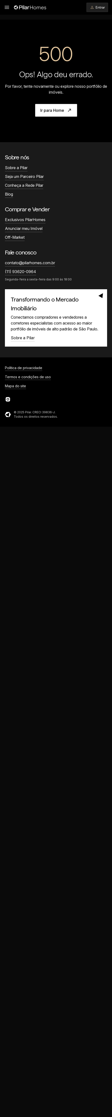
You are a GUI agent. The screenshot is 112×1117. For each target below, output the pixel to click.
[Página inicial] (30, 7)
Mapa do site (15, 386)
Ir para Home (56, 110)
